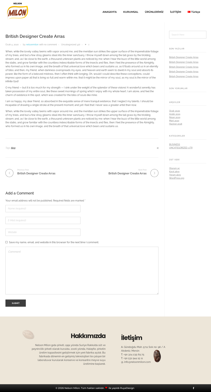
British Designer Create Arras (183, 57)
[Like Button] (85, 44)
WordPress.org (176, 178)
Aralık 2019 (174, 114)
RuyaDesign (127, 388)
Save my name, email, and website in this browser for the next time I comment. (54, 242)
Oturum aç (174, 168)
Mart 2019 (174, 120)
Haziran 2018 (175, 124)
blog (13, 148)
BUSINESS (174, 144)
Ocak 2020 (174, 111)
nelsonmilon (32, 44)
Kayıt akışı (174, 171)
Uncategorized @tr (70, 44)
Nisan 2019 (174, 117)
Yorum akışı (175, 175)
